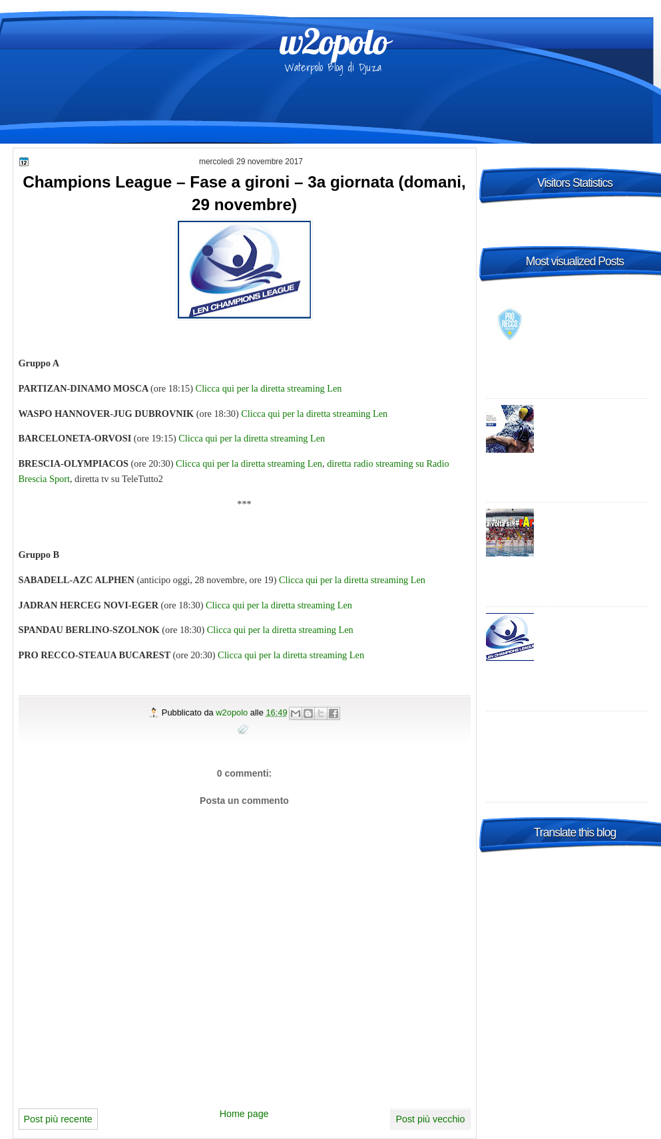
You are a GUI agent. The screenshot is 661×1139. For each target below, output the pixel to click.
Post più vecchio (430, 1119)
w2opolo (334, 41)
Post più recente (58, 1119)
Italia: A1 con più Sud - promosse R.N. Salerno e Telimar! (594, 528)
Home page (244, 1113)
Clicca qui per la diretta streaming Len (269, 388)
